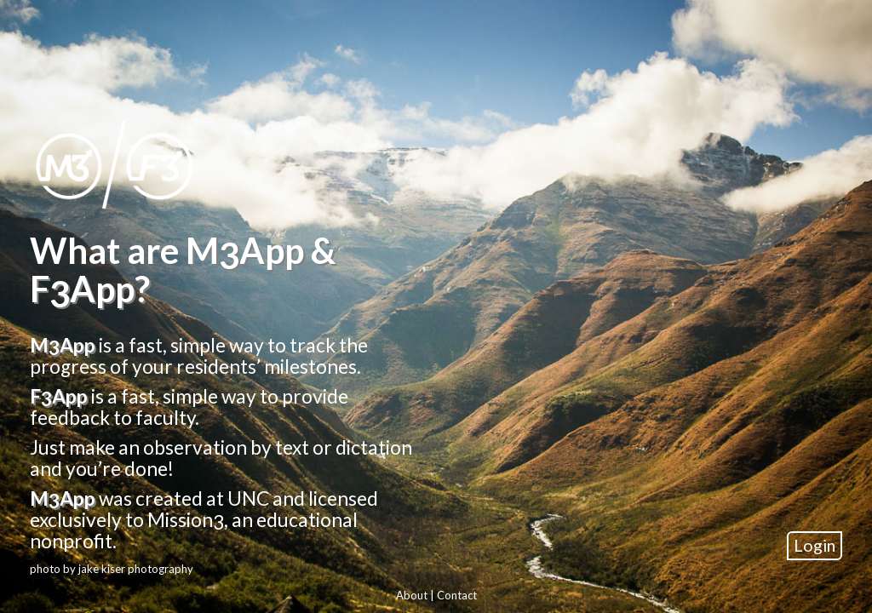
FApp (59, 395)
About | (416, 592)
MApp (62, 344)
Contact (457, 592)
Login (814, 543)
